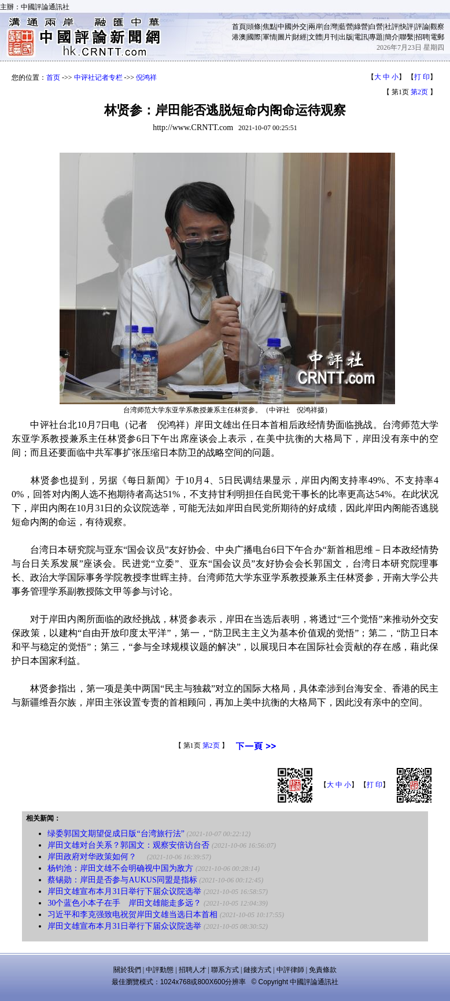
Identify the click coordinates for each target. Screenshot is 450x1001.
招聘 (422, 37)
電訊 (361, 37)
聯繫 (407, 37)
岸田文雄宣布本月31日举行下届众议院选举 (124, 891)
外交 (300, 27)
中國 (285, 27)
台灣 (330, 27)
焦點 (269, 27)
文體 (315, 37)
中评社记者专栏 (98, 77)
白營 (376, 27)
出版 (346, 37)
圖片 (285, 37)
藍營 (346, 27)
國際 (254, 37)
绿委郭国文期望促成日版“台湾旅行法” (115, 833)
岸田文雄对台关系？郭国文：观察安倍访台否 (128, 845)
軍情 (269, 37)
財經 (300, 37)
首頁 (239, 27)
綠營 (361, 27)
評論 (422, 27)
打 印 (422, 77)
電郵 (437, 37)
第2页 (419, 92)
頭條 (254, 27)
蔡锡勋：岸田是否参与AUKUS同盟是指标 (122, 880)
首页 (53, 77)
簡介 (392, 37)
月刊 (330, 37)
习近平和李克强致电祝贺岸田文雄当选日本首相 (132, 914)
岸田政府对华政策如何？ (96, 856)
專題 (376, 37)
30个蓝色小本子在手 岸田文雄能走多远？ (124, 903)
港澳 (239, 37)
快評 (407, 27)
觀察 (437, 27)
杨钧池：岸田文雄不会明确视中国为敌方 (120, 868)
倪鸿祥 (146, 77)
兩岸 (315, 27)
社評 (392, 27)
